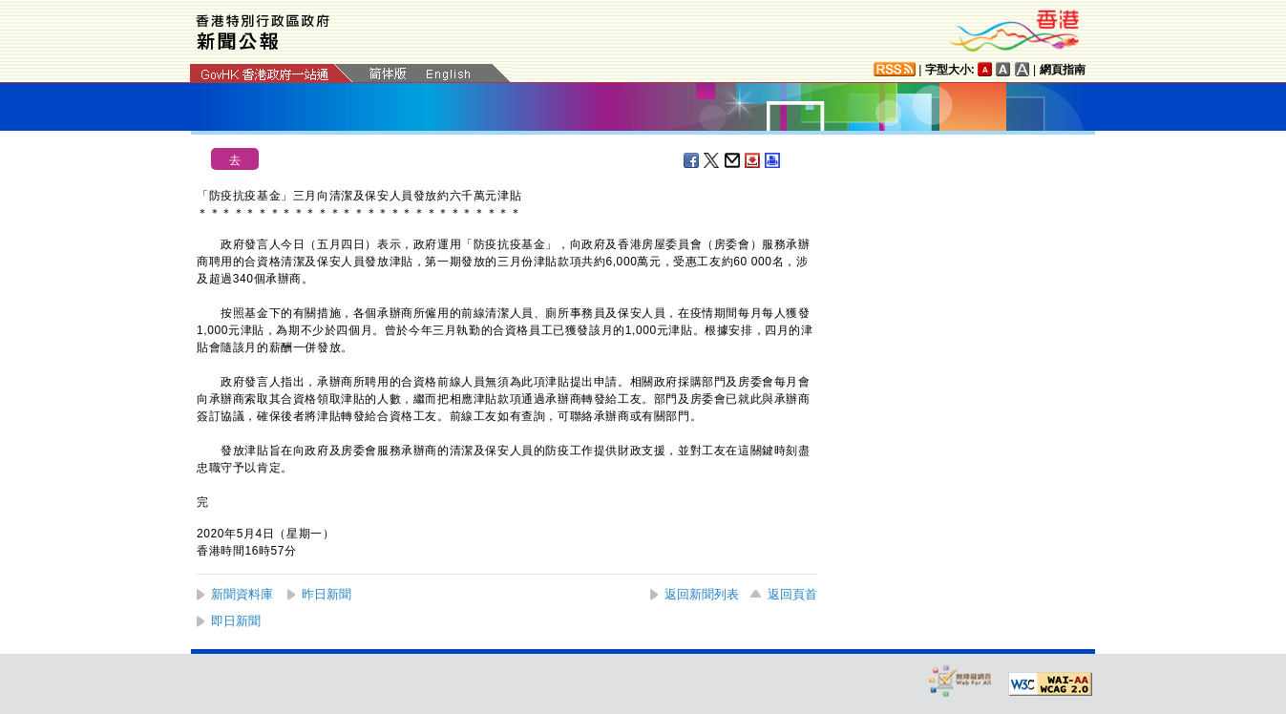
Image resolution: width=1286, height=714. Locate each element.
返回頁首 (792, 594)
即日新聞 (236, 621)
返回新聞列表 (701, 594)
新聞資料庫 (242, 594)
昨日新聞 (326, 594)
